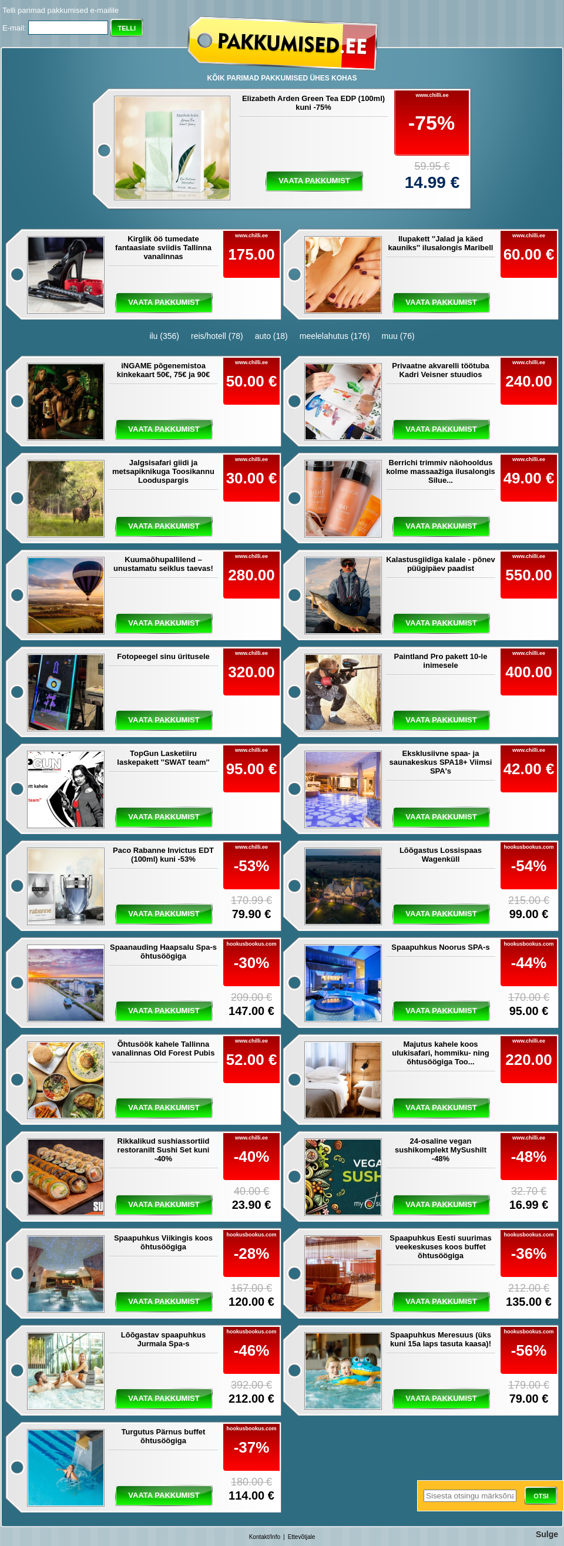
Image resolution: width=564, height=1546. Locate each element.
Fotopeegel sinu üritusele (163, 656)
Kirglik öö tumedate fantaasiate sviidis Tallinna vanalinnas (163, 247)
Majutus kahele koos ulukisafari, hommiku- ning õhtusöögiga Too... (440, 1053)
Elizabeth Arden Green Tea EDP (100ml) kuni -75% (313, 103)
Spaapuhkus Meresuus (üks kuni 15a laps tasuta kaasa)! (440, 1339)
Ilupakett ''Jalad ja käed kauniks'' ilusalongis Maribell (441, 243)
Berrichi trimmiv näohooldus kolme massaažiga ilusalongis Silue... (440, 471)
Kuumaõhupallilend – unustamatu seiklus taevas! (163, 564)
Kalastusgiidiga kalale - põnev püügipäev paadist (440, 564)
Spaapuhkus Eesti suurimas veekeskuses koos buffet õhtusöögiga (440, 1247)
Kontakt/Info (264, 1537)
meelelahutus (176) (335, 336)
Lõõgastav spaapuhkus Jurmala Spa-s (163, 1339)
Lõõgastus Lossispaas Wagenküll (441, 854)
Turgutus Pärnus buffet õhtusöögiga (164, 1436)
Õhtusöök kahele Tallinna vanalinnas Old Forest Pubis (163, 1048)
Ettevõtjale (301, 1537)
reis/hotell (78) (217, 336)
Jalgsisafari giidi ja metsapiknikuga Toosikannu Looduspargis (163, 471)
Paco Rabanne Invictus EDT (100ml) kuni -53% (163, 854)
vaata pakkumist (314, 180)
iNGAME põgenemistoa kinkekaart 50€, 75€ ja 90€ (163, 370)
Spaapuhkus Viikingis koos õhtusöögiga (163, 1242)
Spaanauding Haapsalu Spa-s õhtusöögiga (163, 951)
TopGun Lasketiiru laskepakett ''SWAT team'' (163, 758)
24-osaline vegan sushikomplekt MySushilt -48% (440, 1150)
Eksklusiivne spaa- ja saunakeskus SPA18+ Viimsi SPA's (441, 762)
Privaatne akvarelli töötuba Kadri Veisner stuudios (440, 370)
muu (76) (398, 336)
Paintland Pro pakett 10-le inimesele (441, 661)
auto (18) (271, 336)
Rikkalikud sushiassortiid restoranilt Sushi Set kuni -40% (164, 1150)
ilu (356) (164, 336)
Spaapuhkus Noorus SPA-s (440, 947)
